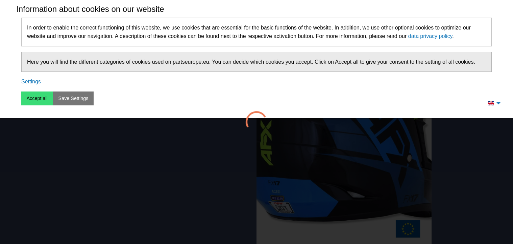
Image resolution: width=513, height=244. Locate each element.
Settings (31, 81)
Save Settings (73, 98)
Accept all (36, 98)
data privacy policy (430, 36)
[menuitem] (492, 103)
